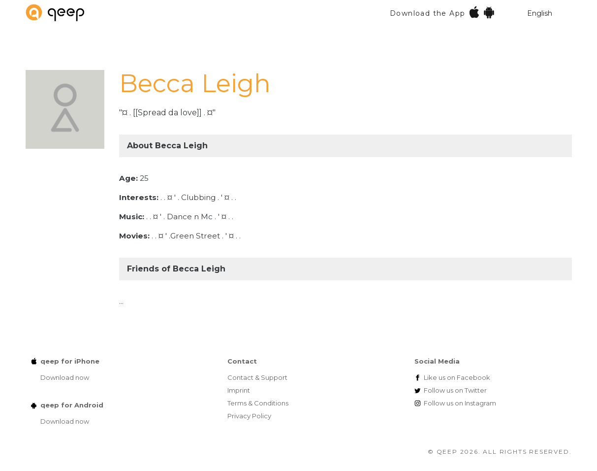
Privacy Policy (249, 416)
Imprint (238, 390)
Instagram (460, 403)
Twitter (455, 390)
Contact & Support (257, 377)
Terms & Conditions (257, 403)
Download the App (443, 12)
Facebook (457, 377)
